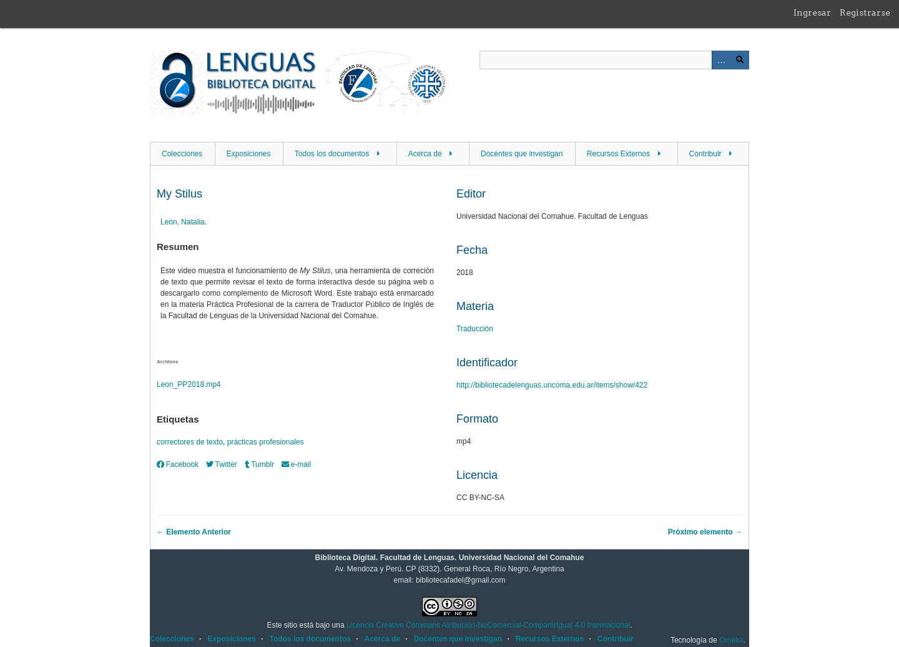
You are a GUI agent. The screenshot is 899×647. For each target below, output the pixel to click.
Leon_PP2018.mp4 (189, 384)
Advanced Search (721, 60)
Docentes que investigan (521, 153)
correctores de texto (190, 442)
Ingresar (812, 13)
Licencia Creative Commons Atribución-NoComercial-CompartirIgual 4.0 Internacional (488, 625)
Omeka (731, 640)
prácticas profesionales (265, 442)
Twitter (221, 464)
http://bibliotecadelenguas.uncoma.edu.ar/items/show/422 (551, 385)
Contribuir (705, 153)
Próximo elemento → (705, 532)
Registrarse (865, 13)
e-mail (296, 464)
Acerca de (425, 153)
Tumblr (259, 464)
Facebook (178, 464)
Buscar (739, 60)
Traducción (474, 328)
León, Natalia (182, 222)
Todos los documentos (332, 153)
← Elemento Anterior (194, 532)
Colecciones (182, 153)
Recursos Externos (618, 153)
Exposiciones (249, 153)
